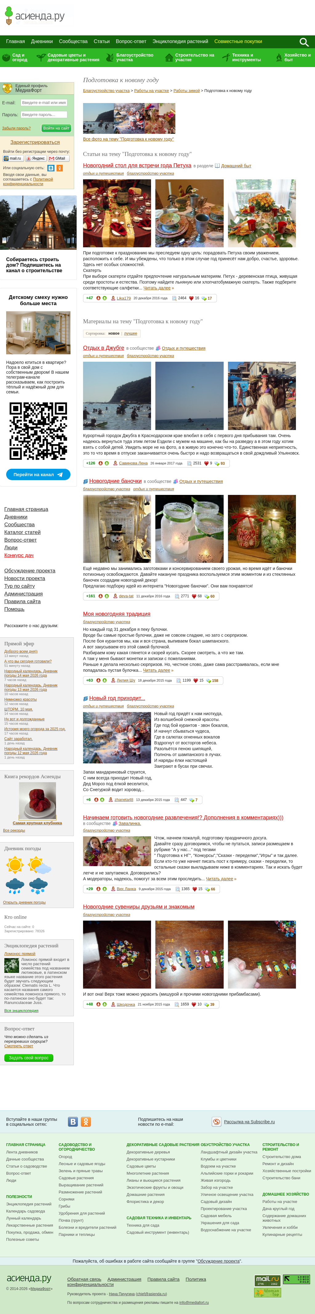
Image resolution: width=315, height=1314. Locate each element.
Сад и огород (19, 57)
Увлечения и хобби (279, 1227)
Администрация (23, 594)
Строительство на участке (194, 57)
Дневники (42, 41)
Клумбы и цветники (219, 1159)
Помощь (14, 609)
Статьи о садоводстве (26, 1166)
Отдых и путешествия (183, 348)
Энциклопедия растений (180, 41)
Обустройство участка (225, 1145)
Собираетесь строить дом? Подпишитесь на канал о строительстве (34, 265)
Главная (15, 41)
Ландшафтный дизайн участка (229, 1152)
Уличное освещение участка (227, 1194)
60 (212, 596)
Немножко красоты (20, 699)
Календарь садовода (25, 1211)
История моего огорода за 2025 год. (35, 729)
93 (223, 463)
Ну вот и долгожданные (24, 719)
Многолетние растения (148, 1173)
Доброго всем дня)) (21, 651)
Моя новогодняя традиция (116, 614)
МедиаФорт (41, 1289)
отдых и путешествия (103, 173)
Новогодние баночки (115, 481)
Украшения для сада (220, 1222)
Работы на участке (151, 90)
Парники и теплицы (77, 1234)
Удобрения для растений (82, 1213)
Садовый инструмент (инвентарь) (158, 1232)
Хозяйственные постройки (286, 1171)
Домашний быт (236, 165)
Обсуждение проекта (29, 571)
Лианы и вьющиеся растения (154, 1180)
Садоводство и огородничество (77, 1147)
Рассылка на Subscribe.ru (249, 1121)
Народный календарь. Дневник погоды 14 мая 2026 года (31, 673)
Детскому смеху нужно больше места (38, 300)
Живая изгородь (216, 1180)
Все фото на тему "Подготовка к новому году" (128, 139)
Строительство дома (281, 1156)
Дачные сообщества (25, 1159)
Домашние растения (146, 1194)
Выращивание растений (81, 1185)
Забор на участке (217, 1187)
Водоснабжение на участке (226, 1230)
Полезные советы (22, 1239)
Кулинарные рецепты (282, 1234)
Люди (11, 548)
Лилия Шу (126, 680)
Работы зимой (186, 90)
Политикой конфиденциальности (28, 181)
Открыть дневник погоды (24, 902)
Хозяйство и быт (298, 57)
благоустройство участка (150, 173)
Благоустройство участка (134, 57)
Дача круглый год (278, 1208)
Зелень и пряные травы (81, 1171)
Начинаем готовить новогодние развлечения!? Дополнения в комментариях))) (183, 817)
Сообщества (73, 41)
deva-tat (126, 596)
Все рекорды (14, 830)
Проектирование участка (224, 1208)
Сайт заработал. (18, 739)
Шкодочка (126, 1004)
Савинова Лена (133, 463)
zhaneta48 (123, 799)
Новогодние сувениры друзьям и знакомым (138, 907)
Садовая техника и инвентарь (159, 1218)
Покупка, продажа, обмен (29, 1232)
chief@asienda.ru (151, 1294)
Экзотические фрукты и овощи (155, 1187)
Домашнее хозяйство (285, 1194)
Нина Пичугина (122, 1294)
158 (215, 681)
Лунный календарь (23, 1218)
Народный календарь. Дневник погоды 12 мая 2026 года (31, 751)
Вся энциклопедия (21, 1010)
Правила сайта (22, 601)
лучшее (130, 333)
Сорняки (66, 1199)
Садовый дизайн (216, 1201)
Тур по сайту (19, 586)
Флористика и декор (145, 1201)
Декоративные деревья (148, 1152)
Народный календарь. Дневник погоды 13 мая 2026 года (31, 687)
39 (212, 1004)
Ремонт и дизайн (278, 1163)
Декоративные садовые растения (163, 1145)
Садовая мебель (216, 1215)
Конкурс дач (19, 555)
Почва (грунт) (71, 1220)
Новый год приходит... (117, 698)
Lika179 (124, 298)
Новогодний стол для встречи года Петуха (137, 165)
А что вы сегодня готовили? (28, 661)
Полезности (19, 1197)
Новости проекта (24, 578)
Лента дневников (22, 1152)
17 (210, 298)
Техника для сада (143, 1225)
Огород (65, 1156)
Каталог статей (22, 532)
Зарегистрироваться (35, 142)
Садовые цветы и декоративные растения (74, 57)
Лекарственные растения (29, 1225)
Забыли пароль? (16, 128)
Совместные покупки (238, 41)
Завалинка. (130, 823)
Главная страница (26, 509)
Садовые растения (76, 1178)
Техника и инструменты (246, 57)
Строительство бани (281, 1178)
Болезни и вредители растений (88, 1227)
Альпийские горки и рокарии (227, 1173)
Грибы (64, 1206)
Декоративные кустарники (151, 1159)
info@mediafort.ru (194, 1302)
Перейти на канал (34, 474)
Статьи (102, 41)
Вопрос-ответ (131, 41)
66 (213, 889)
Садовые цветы (141, 1166)
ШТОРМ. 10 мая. (18, 709)
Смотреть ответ (18, 1046)
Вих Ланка (126, 888)
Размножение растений (80, 1192)
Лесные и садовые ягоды (82, 1163)
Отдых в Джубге (103, 348)
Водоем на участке (218, 1166)
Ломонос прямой (19, 953)
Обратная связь (84, 1279)
